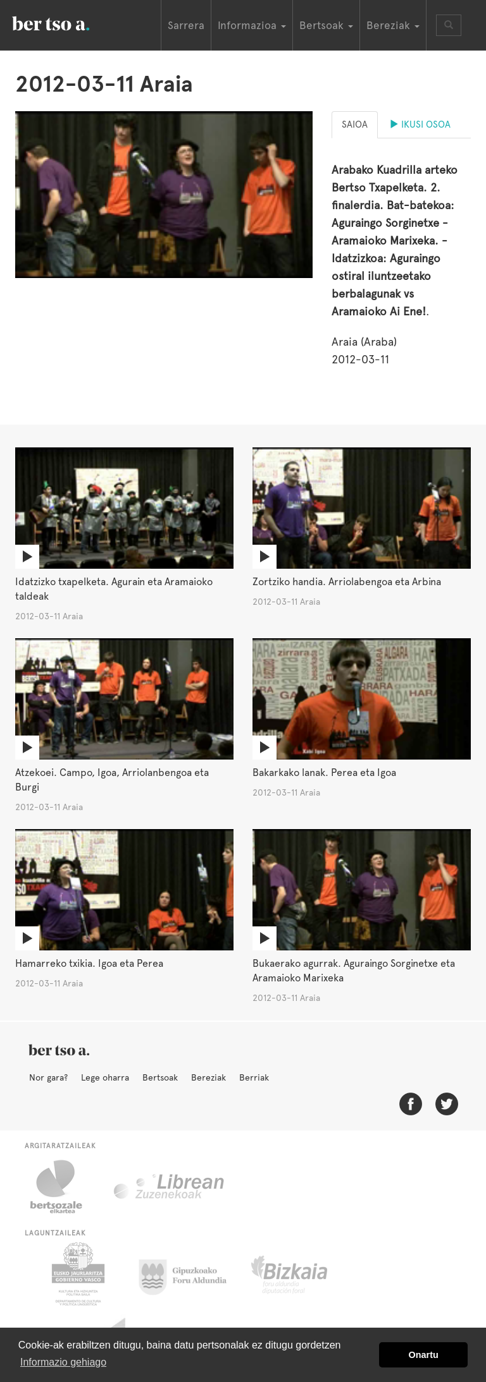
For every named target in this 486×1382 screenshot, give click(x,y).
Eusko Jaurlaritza (77, 1274)
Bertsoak (160, 1077)
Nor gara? (48, 1077)
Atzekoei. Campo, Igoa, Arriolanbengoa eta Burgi (112, 780)
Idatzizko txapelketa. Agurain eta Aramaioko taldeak (114, 589)
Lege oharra (105, 1077)
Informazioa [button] (252, 25)
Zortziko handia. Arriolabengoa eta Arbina (346, 582)
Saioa (355, 124)
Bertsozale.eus (64, 1186)
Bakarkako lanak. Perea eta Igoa (324, 773)
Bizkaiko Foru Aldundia (303, 1274)
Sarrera (186, 25)
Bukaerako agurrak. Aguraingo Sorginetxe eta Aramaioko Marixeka (353, 970)
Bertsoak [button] (326, 25)
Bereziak (208, 1077)
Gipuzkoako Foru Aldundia (190, 1274)
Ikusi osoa (420, 124)
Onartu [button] (424, 1355)
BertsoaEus (69, 22)
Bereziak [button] (393, 25)
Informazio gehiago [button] (63, 1362)
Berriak (254, 1077)
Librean (170, 1186)
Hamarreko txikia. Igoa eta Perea (89, 963)
